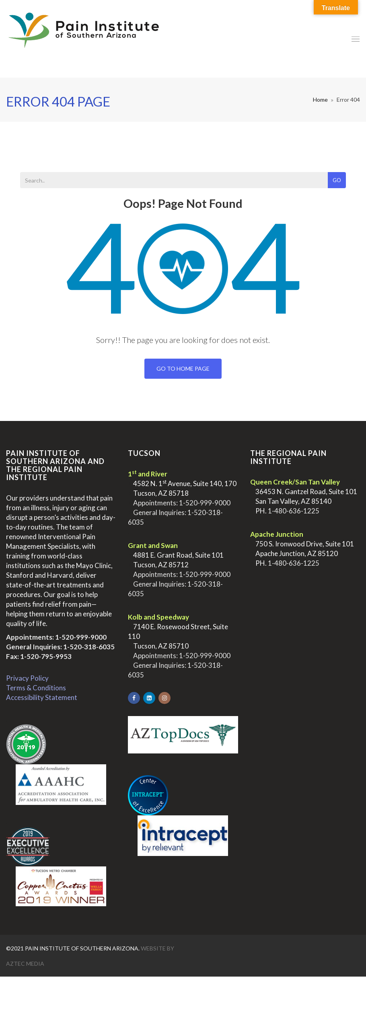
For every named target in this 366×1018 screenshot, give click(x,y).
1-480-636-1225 (293, 511)
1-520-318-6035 (89, 646)
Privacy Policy (27, 678)
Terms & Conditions (36, 687)
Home (320, 99)
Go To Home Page (183, 368)
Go (337, 180)
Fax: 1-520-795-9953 (39, 656)
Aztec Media (25, 963)
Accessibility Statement (41, 697)
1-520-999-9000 (81, 637)
